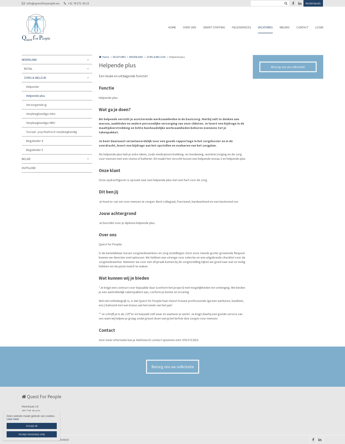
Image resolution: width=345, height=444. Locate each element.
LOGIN (319, 27)
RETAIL (28, 69)
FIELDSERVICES (241, 27)
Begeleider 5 (34, 150)
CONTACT (302, 27)
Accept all (31, 425)
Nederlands (313, 3)
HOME (172, 27)
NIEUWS (285, 27)
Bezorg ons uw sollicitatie (288, 67)
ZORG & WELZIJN (35, 78)
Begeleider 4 (34, 141)
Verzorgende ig (36, 105)
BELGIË (26, 159)
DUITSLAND (29, 168)
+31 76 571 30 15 (76, 3)
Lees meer (13, 419)
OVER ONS (189, 27)
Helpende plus (35, 96)
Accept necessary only (31, 434)
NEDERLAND (29, 60)
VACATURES (265, 27)
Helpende (32, 87)
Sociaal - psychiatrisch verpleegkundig (51, 132)
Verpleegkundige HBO (40, 123)
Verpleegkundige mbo (40, 114)
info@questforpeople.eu (40, 3)
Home (105, 57)
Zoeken (286, 3)
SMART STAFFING (214, 27)
